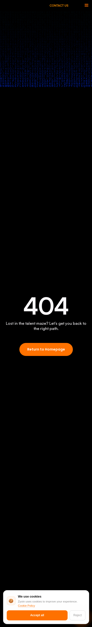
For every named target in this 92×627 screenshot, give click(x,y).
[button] (87, 5)
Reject (77, 615)
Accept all (37, 615)
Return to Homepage (46, 349)
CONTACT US (59, 5)
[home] (28, 5)
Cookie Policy (26, 605)
